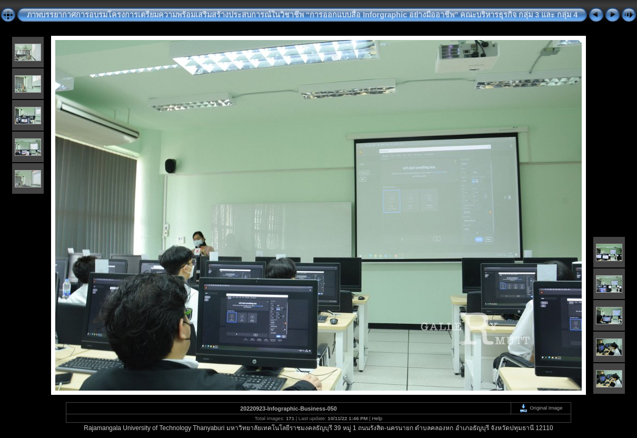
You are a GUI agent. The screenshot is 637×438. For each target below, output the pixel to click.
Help (377, 418)
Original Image (540, 408)
